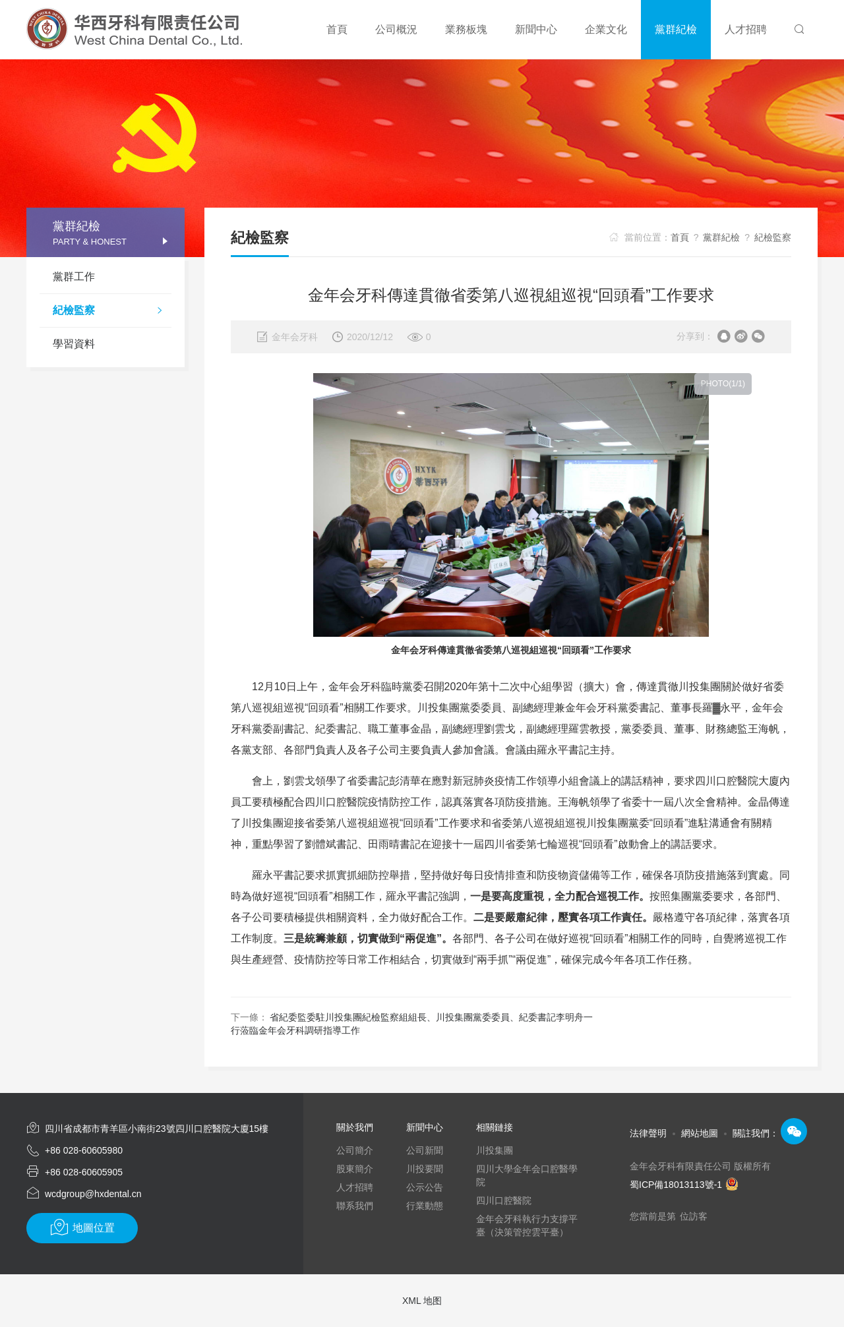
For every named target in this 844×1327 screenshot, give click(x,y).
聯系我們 (354, 1205)
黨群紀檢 (721, 237)
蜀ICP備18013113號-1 (684, 1184)
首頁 (680, 237)
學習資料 (74, 343)
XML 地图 (422, 1300)
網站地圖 (699, 1133)
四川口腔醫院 (503, 1200)
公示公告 (424, 1187)
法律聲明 (648, 1133)
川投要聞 (424, 1169)
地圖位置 (82, 1227)
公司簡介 (354, 1150)
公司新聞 (424, 1150)
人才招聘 (354, 1187)
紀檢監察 (112, 312)
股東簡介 (354, 1169)
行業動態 (424, 1205)
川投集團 (494, 1150)
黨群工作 (74, 276)
